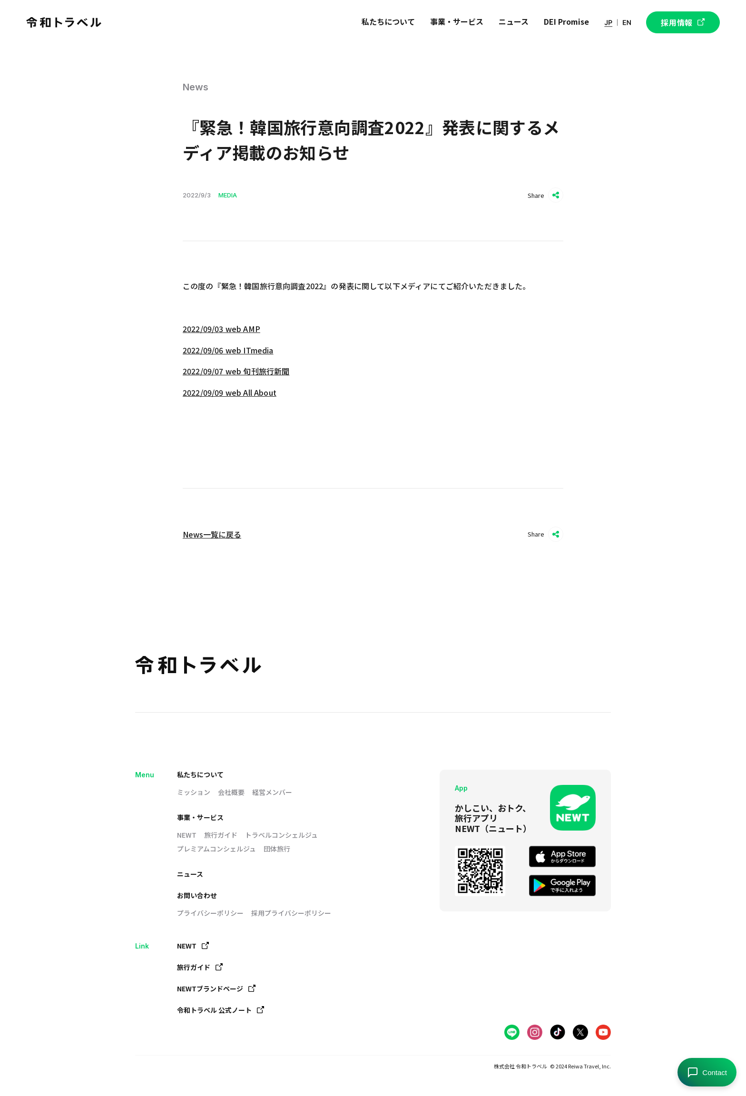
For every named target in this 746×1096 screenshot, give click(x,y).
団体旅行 (277, 848)
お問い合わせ (197, 895)
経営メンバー (272, 792)
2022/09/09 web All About (229, 392)
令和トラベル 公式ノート (220, 1010)
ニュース (190, 874)
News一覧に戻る (212, 534)
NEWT (186, 835)
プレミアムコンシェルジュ (216, 848)
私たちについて (200, 774)
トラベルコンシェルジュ (281, 835)
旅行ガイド (220, 835)
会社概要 (231, 792)
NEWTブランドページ (216, 988)
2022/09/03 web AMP (221, 328)
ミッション (193, 792)
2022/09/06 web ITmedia (228, 350)
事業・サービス (200, 817)
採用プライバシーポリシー (291, 913)
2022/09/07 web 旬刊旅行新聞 (236, 371)
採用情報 (683, 22)
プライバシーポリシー (210, 913)
